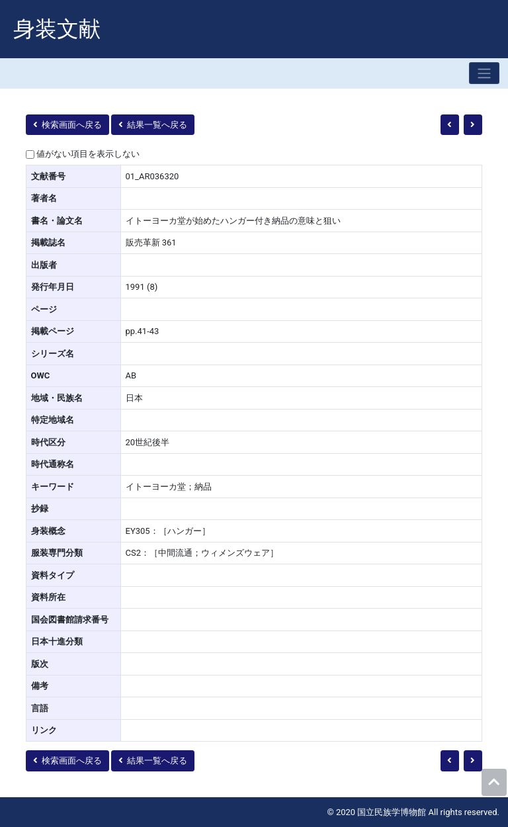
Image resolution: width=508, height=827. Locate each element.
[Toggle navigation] (484, 73)
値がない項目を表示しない (88, 154)
